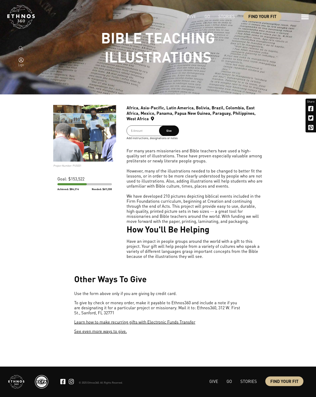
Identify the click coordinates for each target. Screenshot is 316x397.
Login (21, 65)
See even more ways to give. (100, 331)
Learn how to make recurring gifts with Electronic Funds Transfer (134, 322)
